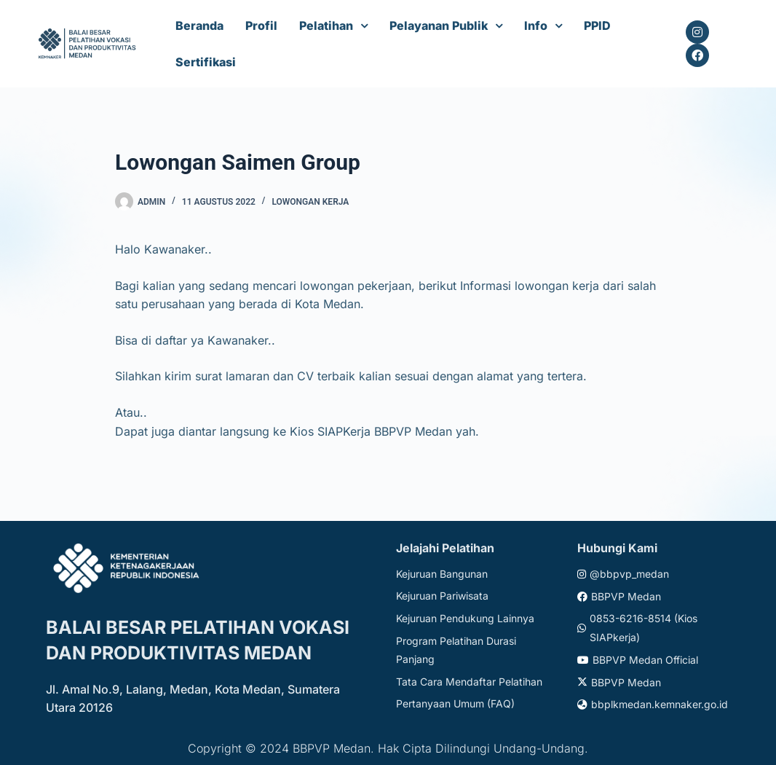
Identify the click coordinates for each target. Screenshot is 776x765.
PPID (597, 25)
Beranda (199, 25)
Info (535, 25)
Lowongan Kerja (310, 202)
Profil (261, 25)
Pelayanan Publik (438, 25)
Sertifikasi (205, 62)
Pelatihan (326, 25)
